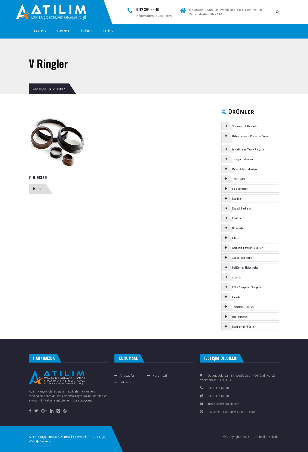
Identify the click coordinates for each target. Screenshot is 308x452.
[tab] (250, 126)
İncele (37, 189)
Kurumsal (160, 375)
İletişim (125, 382)
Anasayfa (39, 89)
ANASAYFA (40, 31)
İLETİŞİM (108, 31)
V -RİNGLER (38, 177)
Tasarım (45, 441)
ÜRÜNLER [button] (87, 31)
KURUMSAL (64, 31)
